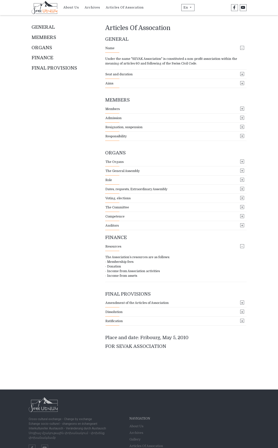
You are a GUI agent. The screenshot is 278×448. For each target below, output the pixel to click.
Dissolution (174, 312)
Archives (92, 7)
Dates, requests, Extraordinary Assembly (174, 189)
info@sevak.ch (40, 441)
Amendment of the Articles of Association (174, 303)
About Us (71, 7)
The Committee (174, 207)
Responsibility (174, 136)
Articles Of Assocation (125, 7)
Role (174, 180)
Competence (174, 216)
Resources (174, 246)
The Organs (174, 162)
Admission (174, 118)
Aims (174, 83)
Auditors (174, 225)
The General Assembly (174, 171)
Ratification (174, 321)
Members (174, 109)
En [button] (186, 7)
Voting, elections (174, 198)
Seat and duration (174, 74)
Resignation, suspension (174, 127)
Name (174, 48)
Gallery (134, 424)
